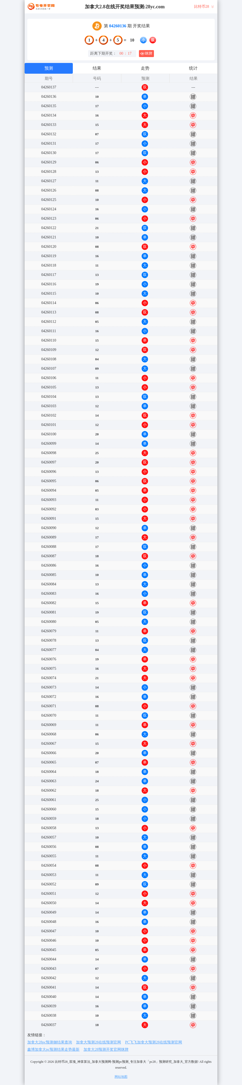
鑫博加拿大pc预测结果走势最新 (53, 1049)
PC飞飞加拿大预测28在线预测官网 (153, 1042)
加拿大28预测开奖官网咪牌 (106, 1049)
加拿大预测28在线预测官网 (98, 1042)
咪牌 (146, 53)
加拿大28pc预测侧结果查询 (49, 1042)
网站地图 (121, 1077)
